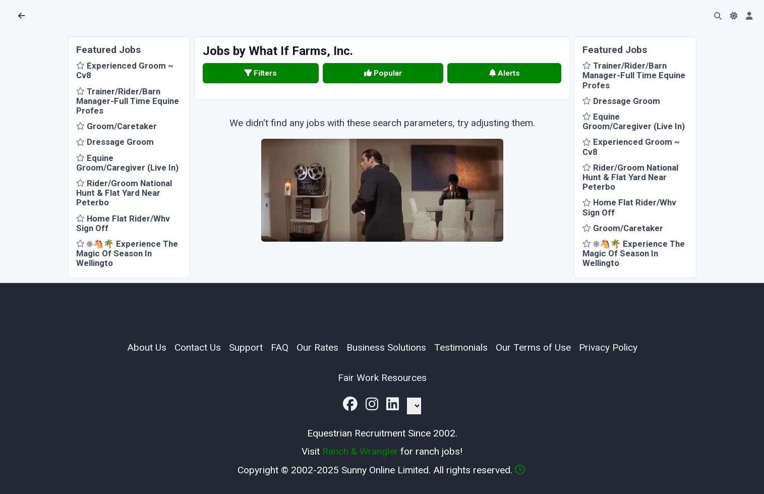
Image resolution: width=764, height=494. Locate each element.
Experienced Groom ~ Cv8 (124, 70)
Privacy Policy (608, 347)
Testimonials (461, 347)
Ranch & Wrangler (360, 451)
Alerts (504, 73)
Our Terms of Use (533, 347)
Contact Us (197, 347)
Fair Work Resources (382, 377)
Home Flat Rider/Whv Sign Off (123, 223)
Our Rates (317, 347)
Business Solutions (386, 347)
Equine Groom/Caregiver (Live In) (127, 163)
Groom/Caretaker (116, 126)
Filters (260, 73)
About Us (146, 347)
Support (246, 347)
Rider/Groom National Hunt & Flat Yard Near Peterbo (124, 192)
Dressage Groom (115, 142)
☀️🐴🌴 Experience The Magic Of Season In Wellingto (127, 253)
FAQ (279, 347)
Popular (383, 73)
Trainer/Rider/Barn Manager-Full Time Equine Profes (127, 101)
